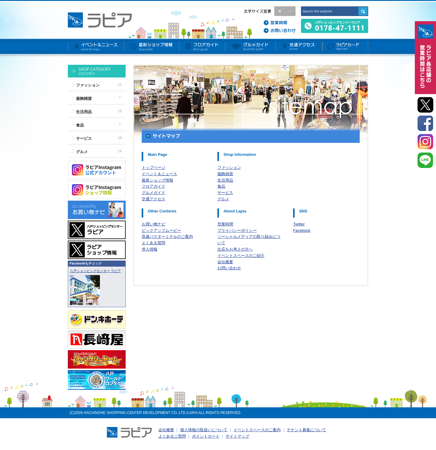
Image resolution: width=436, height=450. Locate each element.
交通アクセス (153, 199)
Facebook (301, 230)
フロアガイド (153, 186)
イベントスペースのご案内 (257, 430)
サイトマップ (237, 436)
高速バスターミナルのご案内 (167, 236)
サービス (84, 138)
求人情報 (149, 249)
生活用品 (84, 112)
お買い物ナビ (153, 224)
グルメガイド (153, 192)
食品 (80, 125)
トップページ (153, 167)
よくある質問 (153, 243)
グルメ (82, 151)
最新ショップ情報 (157, 180)
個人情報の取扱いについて (203, 430)
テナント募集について (306, 430)
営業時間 (225, 224)
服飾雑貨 (84, 98)
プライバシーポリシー (237, 230)
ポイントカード (206, 436)
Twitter (299, 224)
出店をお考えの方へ (235, 249)
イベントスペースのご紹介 (241, 255)
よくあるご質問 (172, 436)
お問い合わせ (229, 268)
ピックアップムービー (161, 230)
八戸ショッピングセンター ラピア (95, 271)
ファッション (88, 85)
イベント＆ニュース (159, 174)
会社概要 (225, 262)
